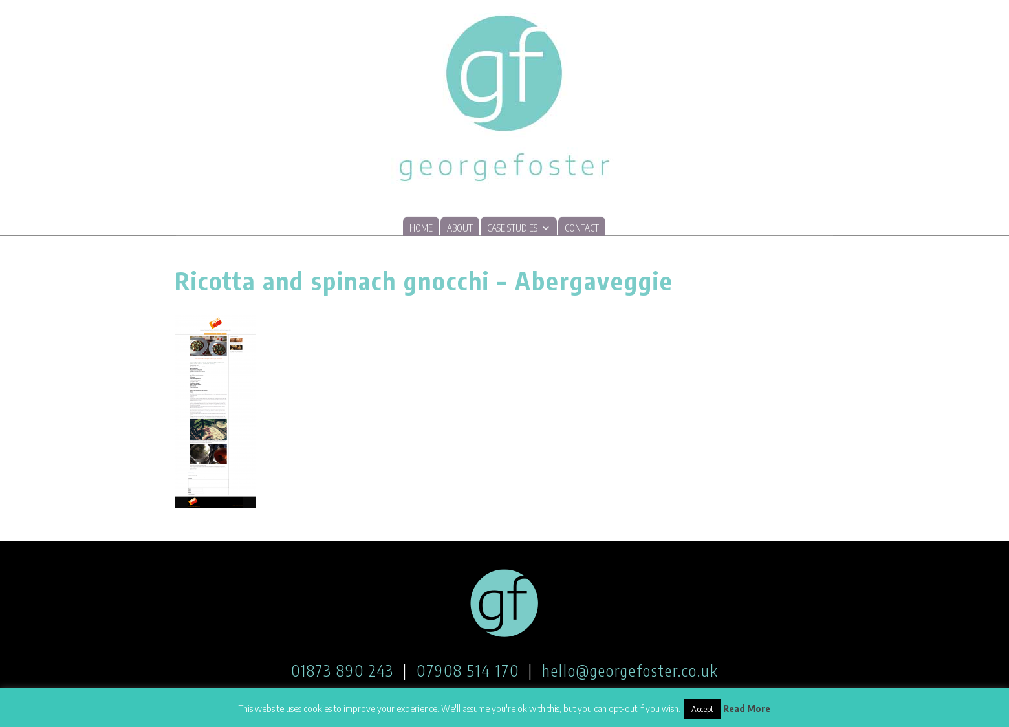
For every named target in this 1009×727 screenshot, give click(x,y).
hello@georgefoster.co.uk (630, 670)
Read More (746, 708)
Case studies (518, 228)
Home (421, 228)
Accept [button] (702, 709)
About (460, 228)
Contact (582, 228)
